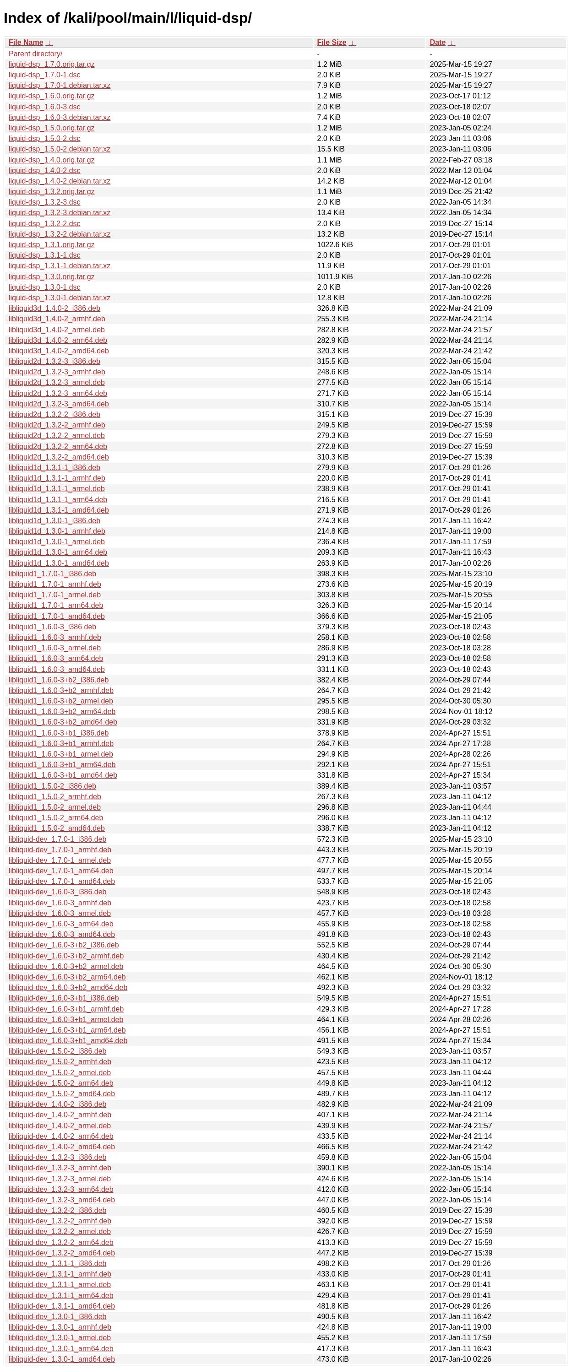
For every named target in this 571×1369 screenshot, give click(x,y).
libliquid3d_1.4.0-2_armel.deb (57, 330)
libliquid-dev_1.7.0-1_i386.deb (58, 839)
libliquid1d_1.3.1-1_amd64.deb (59, 510)
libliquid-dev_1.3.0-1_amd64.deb (62, 1359)
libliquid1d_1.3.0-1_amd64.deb (59, 563)
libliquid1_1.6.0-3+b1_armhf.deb (61, 743)
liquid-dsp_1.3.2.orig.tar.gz (52, 191)
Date (438, 42)
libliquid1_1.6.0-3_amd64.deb (57, 669)
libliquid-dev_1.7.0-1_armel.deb (60, 860)
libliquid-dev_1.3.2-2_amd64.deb (62, 1253)
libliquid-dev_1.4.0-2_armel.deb (60, 1126)
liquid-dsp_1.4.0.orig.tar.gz (52, 160)
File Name (26, 42)
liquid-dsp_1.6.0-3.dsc (45, 107)
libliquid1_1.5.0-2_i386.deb (52, 786)
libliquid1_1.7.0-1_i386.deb (52, 574)
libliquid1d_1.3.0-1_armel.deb (57, 542)
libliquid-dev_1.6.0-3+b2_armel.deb (66, 966)
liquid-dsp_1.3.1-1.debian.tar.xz (59, 266)
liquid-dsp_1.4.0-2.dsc (45, 170)
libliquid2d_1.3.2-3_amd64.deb (59, 404)
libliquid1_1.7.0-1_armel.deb (55, 595)
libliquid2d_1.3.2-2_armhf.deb (57, 425)
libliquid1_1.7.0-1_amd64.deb (57, 616)
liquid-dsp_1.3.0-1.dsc (45, 287)
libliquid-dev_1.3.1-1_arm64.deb (61, 1295)
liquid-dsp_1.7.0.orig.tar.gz (52, 64)
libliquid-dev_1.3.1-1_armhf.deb (60, 1274)
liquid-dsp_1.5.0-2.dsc (45, 138)
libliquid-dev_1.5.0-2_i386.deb (58, 1051)
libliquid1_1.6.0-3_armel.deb (55, 648)
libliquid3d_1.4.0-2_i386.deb (54, 308)
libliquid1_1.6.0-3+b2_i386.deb (59, 680)
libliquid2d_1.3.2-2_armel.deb (57, 435)
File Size (332, 42)
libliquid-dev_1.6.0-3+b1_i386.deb (64, 998)
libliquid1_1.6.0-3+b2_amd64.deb (63, 722)
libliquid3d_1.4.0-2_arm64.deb (58, 340)
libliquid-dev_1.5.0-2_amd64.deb (62, 1094)
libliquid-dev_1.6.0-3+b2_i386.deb (64, 945)
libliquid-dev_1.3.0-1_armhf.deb (60, 1327)
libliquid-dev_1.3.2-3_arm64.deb (61, 1189)
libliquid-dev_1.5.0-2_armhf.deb (60, 1062)
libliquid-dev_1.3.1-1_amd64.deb (62, 1306)
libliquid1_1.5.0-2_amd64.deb (57, 828)
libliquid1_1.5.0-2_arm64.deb (56, 818)
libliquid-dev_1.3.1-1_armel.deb (60, 1284)
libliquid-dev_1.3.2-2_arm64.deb (61, 1242)
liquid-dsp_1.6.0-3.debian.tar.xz (59, 117)
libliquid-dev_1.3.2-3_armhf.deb (60, 1168)
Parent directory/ (35, 54)
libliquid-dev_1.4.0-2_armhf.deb (60, 1115)
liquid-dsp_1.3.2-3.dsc (45, 202)
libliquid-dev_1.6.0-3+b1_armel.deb (66, 1019)
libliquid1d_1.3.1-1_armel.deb (57, 488)
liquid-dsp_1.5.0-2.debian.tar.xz (59, 149)
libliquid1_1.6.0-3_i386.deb (52, 627)
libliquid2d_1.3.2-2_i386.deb (54, 414)
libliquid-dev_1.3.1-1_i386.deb (58, 1263)
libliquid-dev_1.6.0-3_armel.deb (60, 913)
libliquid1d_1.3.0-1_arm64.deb (58, 552)
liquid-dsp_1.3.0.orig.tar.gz (52, 277)
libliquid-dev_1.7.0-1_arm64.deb (61, 871)
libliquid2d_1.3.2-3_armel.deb (57, 382)
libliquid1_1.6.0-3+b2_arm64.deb (62, 711)
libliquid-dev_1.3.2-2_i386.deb (58, 1210)
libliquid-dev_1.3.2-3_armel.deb (60, 1179)
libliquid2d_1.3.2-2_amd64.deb (59, 457)
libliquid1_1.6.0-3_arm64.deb (56, 658)
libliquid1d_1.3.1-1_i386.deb (54, 467)
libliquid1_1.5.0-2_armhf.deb (55, 797)
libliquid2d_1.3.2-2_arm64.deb (58, 446)
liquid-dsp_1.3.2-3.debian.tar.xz (59, 212)
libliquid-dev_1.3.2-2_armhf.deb (60, 1221)
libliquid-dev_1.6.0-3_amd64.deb (62, 934)
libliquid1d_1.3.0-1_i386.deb (54, 521)
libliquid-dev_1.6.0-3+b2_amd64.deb (68, 987)
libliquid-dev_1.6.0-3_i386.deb (58, 892)
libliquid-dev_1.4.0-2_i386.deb (58, 1104)
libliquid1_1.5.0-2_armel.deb (55, 807)
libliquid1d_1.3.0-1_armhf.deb (57, 531)
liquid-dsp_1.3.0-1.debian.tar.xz (59, 298)
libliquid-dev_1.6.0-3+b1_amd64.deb (68, 1040)
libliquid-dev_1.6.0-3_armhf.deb (60, 903)
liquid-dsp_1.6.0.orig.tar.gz (52, 96)
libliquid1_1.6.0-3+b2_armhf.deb (61, 690)
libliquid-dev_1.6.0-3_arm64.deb (61, 924)
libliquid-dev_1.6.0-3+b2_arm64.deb (67, 977)
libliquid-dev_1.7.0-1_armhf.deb (60, 850)
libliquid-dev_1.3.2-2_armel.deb (60, 1231)
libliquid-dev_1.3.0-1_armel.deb (60, 1338)
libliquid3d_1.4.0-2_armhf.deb (57, 319)
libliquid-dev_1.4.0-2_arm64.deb (61, 1136)
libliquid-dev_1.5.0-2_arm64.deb (61, 1083)
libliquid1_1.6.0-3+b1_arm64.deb (62, 764)
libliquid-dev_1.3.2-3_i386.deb (58, 1157)
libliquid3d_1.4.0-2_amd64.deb (59, 351)
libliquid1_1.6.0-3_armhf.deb (55, 637)
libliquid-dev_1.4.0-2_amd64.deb (62, 1147)
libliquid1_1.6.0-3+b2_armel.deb (61, 701)
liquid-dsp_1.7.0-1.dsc (45, 75)
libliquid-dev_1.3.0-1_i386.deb (58, 1316)
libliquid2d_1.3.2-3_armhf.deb (57, 372)
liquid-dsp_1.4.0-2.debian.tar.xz (59, 181)
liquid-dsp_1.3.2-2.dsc (45, 223)
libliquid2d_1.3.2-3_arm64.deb (58, 393)
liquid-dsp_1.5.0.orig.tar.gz (52, 128)
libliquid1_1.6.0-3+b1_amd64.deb (63, 775)
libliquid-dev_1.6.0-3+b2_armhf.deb (66, 956)
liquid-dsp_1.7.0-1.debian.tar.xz (59, 85)
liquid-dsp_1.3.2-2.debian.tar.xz (59, 234)
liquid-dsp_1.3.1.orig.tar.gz (52, 245)
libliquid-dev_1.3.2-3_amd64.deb (62, 1200)
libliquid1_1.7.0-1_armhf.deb (55, 584)
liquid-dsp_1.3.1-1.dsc (45, 255)
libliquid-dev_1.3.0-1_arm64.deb (61, 1349)
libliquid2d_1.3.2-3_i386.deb (54, 361)
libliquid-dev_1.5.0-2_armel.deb (60, 1073)
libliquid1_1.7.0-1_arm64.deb (56, 605)
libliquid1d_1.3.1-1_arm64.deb (58, 499)
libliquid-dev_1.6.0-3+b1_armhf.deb (66, 1009)
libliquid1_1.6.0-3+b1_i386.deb (59, 733)
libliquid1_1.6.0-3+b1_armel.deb (61, 754)
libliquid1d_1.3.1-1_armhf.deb (57, 478)
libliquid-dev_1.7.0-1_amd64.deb (62, 881)
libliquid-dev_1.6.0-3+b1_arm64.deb (67, 1030)
